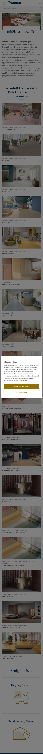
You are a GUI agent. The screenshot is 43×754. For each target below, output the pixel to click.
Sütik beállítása (21, 392)
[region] (21, 377)
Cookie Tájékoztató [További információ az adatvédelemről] (20, 380)
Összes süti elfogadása (21, 386)
